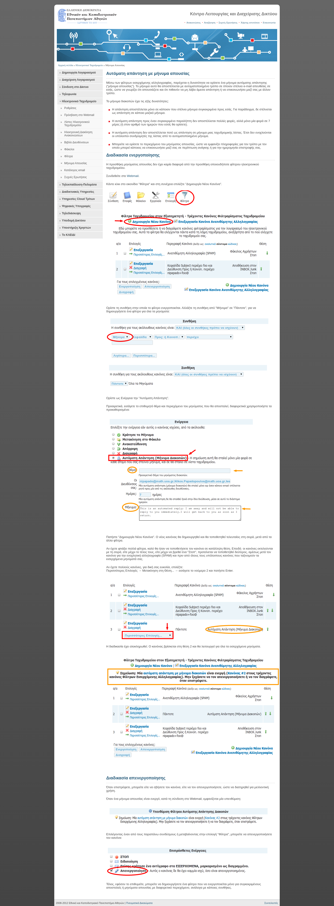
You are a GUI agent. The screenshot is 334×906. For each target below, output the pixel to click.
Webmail (132, 176)
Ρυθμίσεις (70, 108)
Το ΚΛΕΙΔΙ (68, 235)
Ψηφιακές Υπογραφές (76, 206)
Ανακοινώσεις (193, 22)
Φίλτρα (68, 156)
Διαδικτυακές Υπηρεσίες (78, 191)
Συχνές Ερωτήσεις (227, 22)
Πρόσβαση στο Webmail (79, 115)
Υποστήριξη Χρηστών (76, 227)
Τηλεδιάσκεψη (71, 213)
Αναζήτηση (209, 22)
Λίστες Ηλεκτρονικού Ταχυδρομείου (77, 123)
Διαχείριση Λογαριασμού (78, 79)
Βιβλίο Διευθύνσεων (76, 142)
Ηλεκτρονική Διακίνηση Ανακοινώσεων (78, 134)
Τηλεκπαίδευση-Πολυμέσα (79, 184)
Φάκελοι (69, 149)
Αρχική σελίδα (65, 65)
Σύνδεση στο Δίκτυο (75, 87)
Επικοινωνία (269, 22)
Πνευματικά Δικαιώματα (139, 903)
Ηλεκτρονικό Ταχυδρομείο (89, 65)
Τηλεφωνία (69, 94)
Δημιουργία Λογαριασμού (79, 72)
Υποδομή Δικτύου (74, 220)
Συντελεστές (271, 903)
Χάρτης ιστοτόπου (250, 22)
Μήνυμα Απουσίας (75, 163)
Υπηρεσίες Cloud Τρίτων (78, 199)
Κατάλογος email (74, 170)
